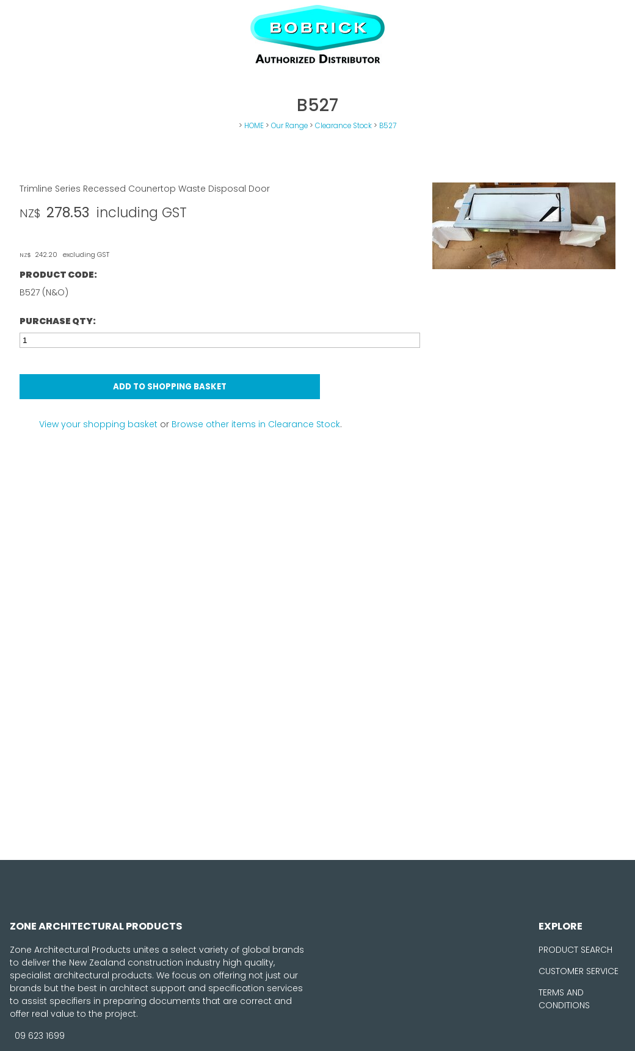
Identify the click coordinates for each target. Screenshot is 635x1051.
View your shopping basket (98, 424)
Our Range (289, 126)
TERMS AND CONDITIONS (564, 998)
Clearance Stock (343, 126)
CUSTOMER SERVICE (579, 971)
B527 (387, 126)
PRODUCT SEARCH (575, 950)
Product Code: (58, 275)
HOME (254, 126)
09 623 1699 (40, 1036)
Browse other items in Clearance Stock (256, 424)
